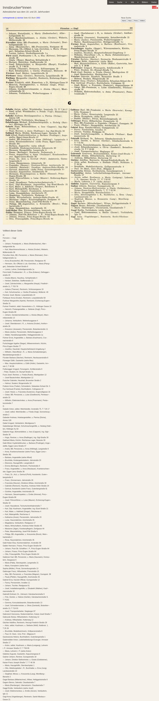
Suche (122, 2)
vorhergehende (9, 18)
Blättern (145, 2)
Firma (136, 20)
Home (111, 2)
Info (134, 2)
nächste (20, 18)
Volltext (142, 20)
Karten (154, 2)
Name (124, 20)
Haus (130, 20)
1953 (38, 18)
